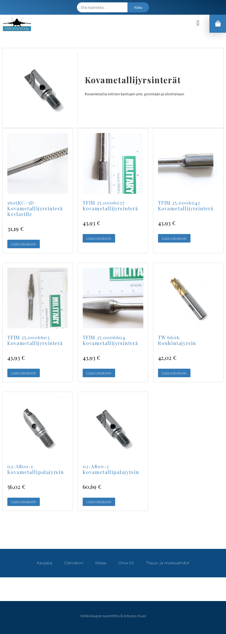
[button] (198, 23)
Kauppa (44, 563)
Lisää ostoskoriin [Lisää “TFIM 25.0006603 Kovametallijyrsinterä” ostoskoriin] (23, 373)
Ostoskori (73, 563)
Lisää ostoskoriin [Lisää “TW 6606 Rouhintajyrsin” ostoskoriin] (174, 373)
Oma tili (126, 563)
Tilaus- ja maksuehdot (168, 563)
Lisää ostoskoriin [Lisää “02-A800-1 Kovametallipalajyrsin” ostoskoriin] (23, 501)
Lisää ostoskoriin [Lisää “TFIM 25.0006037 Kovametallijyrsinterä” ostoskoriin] (98, 238)
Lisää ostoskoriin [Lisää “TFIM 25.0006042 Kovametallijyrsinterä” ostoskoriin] (174, 238)
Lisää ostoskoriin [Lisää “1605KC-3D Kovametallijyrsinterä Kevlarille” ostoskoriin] (23, 244)
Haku (138, 7)
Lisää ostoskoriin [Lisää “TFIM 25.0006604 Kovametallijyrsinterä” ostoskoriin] (98, 373)
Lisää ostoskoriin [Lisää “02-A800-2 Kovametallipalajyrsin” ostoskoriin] (98, 501)
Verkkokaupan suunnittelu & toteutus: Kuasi (113, 615)
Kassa (100, 563)
